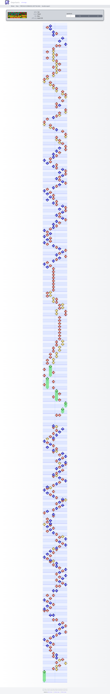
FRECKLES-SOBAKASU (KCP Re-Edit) (30, 6)
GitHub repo (56, 692)
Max (17, 6)
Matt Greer (50, 692)
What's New (63, 692)
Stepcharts (15, 2)
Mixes (12, 6)
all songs (23, 2)
